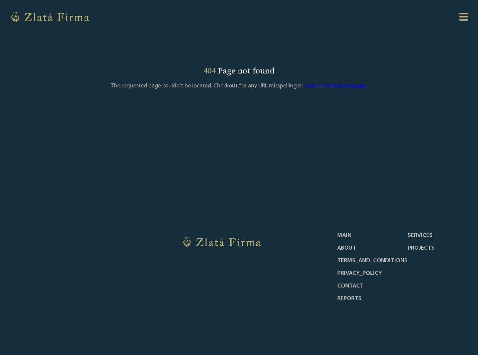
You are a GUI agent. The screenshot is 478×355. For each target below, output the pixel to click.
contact (350, 286)
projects (421, 248)
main (344, 236)
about (346, 248)
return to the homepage (335, 86)
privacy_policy (359, 274)
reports (349, 299)
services (420, 236)
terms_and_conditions (372, 261)
